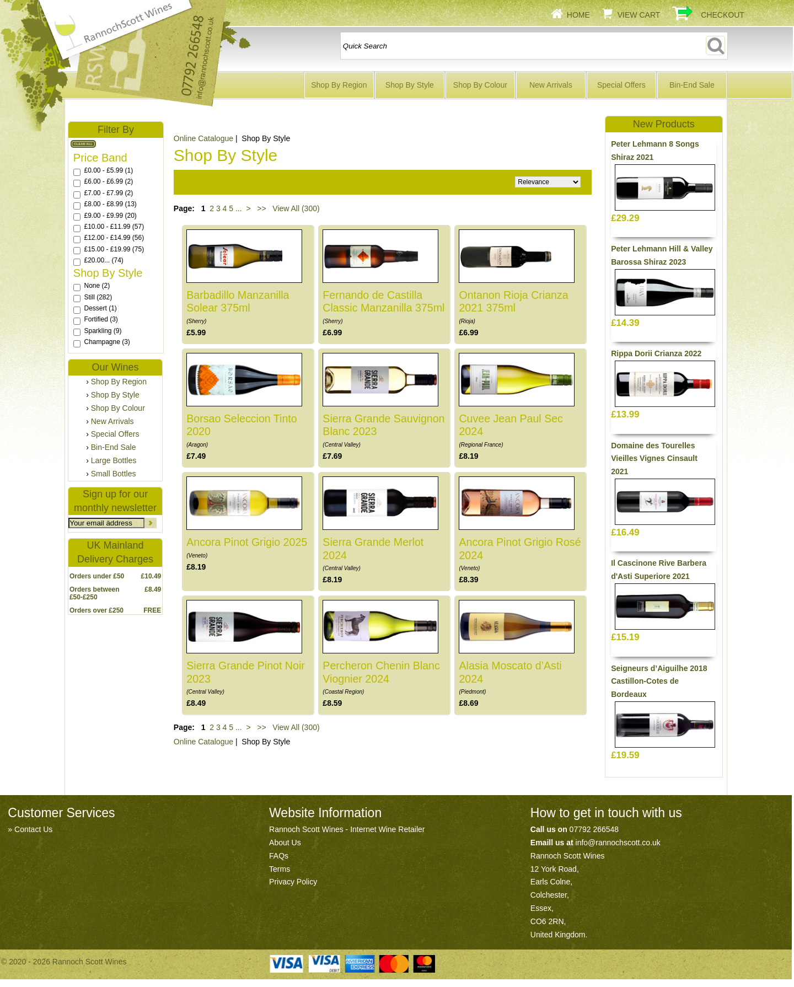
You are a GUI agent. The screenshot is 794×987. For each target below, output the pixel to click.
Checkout (722, 14)
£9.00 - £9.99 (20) (110, 215)
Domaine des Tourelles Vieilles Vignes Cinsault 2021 (654, 458)
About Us (285, 842)
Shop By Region (339, 85)
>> (261, 208)
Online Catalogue (203, 138)
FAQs (278, 855)
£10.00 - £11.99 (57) (114, 226)
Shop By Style (409, 85)
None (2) (97, 285)
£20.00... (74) (103, 260)
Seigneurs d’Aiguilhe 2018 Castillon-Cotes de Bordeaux (659, 681)
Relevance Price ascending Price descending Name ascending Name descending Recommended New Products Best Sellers (548, 181)
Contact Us (33, 829)
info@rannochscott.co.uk (618, 842)
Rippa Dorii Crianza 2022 (656, 353)
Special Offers (621, 85)
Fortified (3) (100, 319)
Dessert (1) (100, 308)
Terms (279, 869)
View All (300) (294, 208)
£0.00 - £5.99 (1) (108, 170)
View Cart (639, 14)
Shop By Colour (480, 85)
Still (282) (98, 297)
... (238, 208)
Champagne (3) (107, 342)
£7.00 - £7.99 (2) (108, 193)
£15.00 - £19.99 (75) (114, 249)
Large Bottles (114, 460)
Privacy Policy (293, 881)
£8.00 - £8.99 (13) (110, 204)
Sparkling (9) (102, 331)
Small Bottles (113, 473)
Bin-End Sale (692, 85)
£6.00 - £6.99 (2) (108, 181)
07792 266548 (594, 829)
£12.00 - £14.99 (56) (114, 238)
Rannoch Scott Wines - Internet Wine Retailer (347, 829)
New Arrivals (550, 85)
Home (578, 14)
